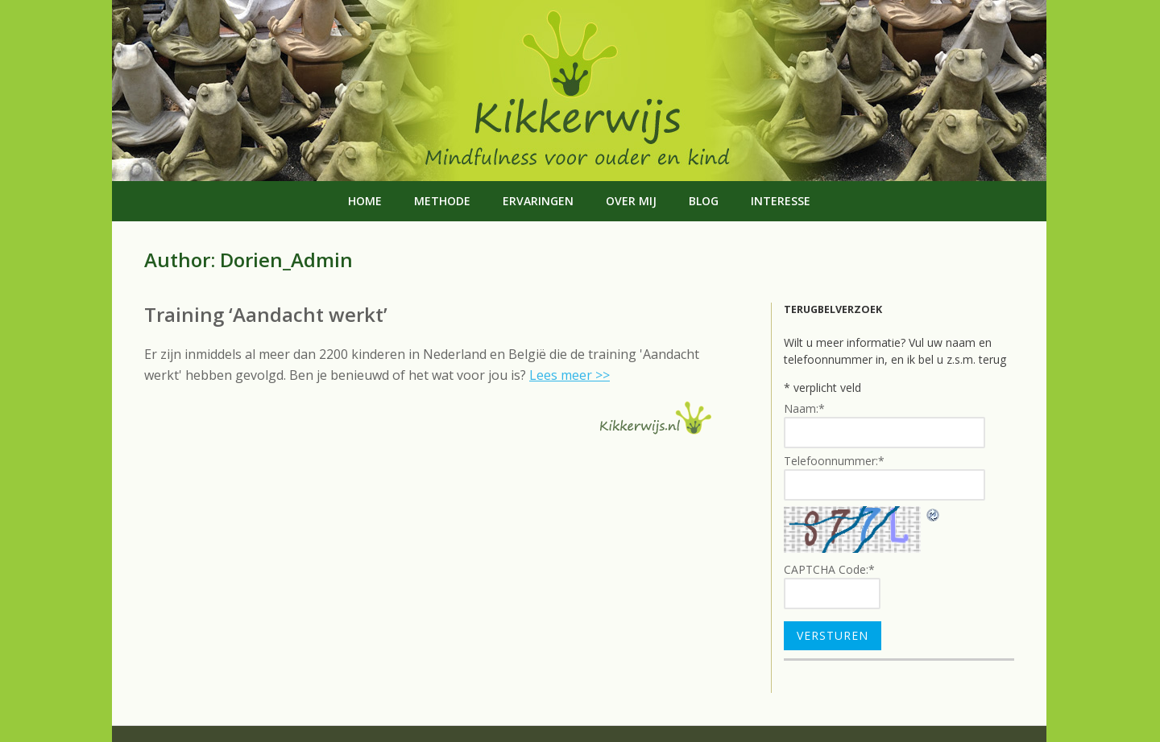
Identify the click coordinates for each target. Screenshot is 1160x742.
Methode (442, 200)
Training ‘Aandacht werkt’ (265, 314)
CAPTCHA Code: (829, 569)
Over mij (631, 200)
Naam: (804, 408)
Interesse (780, 200)
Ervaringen (538, 200)
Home (365, 200)
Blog (704, 200)
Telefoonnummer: (834, 460)
